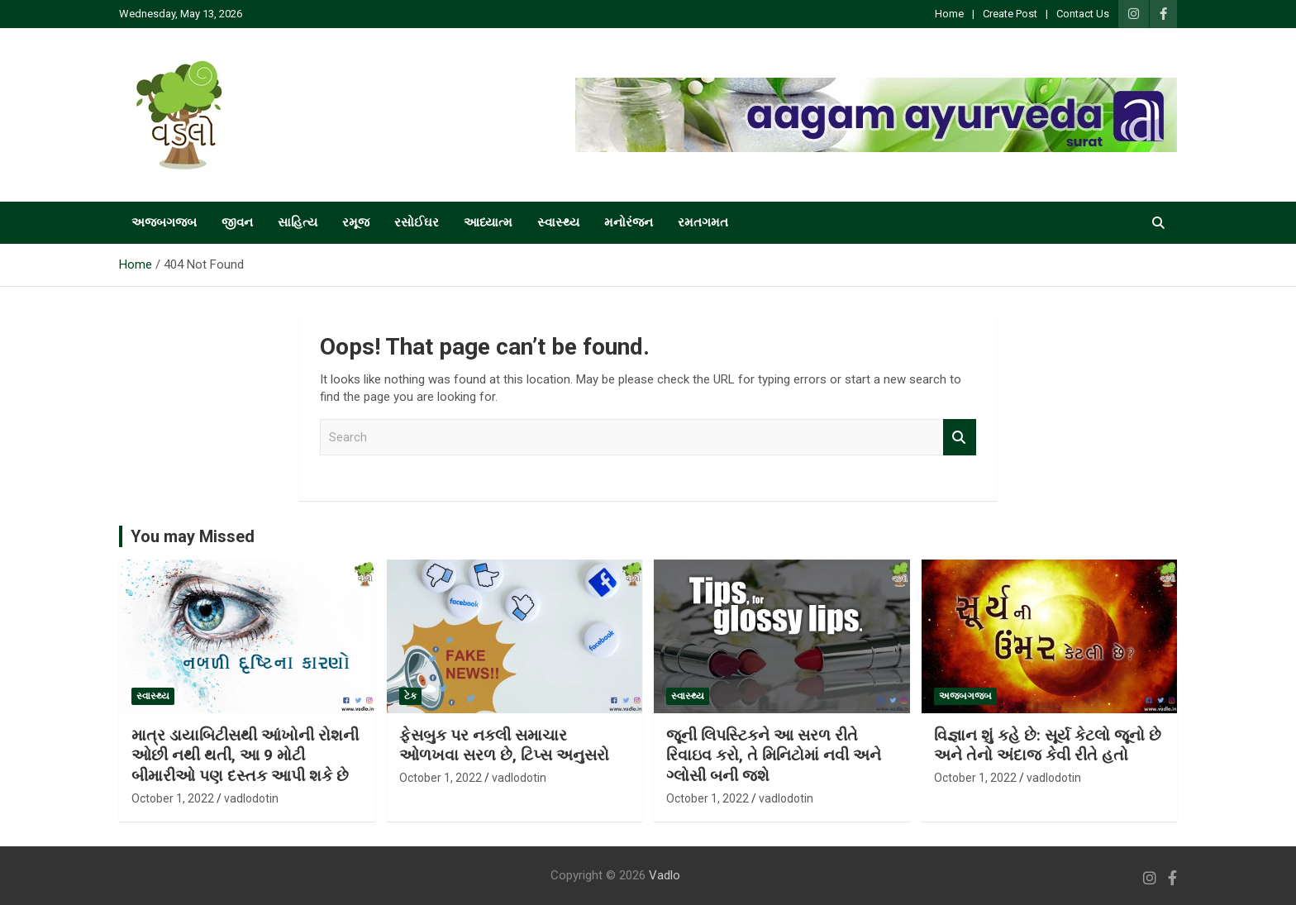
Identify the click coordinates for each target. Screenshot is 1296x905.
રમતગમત (703, 222)
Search (959, 437)
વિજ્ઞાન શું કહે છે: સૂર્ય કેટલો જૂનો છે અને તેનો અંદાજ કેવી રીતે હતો (1047, 745)
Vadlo (664, 875)
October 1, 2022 (172, 798)
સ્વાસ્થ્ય (558, 222)
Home (949, 13)
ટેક (410, 696)
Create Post (1010, 13)
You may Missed (193, 536)
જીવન (237, 222)
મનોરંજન (628, 222)
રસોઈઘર (416, 222)
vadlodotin (251, 798)
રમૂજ (355, 222)
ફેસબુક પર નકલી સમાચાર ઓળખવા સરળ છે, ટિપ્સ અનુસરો (504, 745)
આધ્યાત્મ (488, 222)
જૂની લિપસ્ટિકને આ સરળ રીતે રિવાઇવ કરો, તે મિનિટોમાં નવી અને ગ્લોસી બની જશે (773, 755)
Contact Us (1082, 13)
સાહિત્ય (297, 222)
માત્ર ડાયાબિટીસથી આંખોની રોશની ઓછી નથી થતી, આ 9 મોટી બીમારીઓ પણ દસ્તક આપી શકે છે (245, 755)
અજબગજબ (164, 222)
